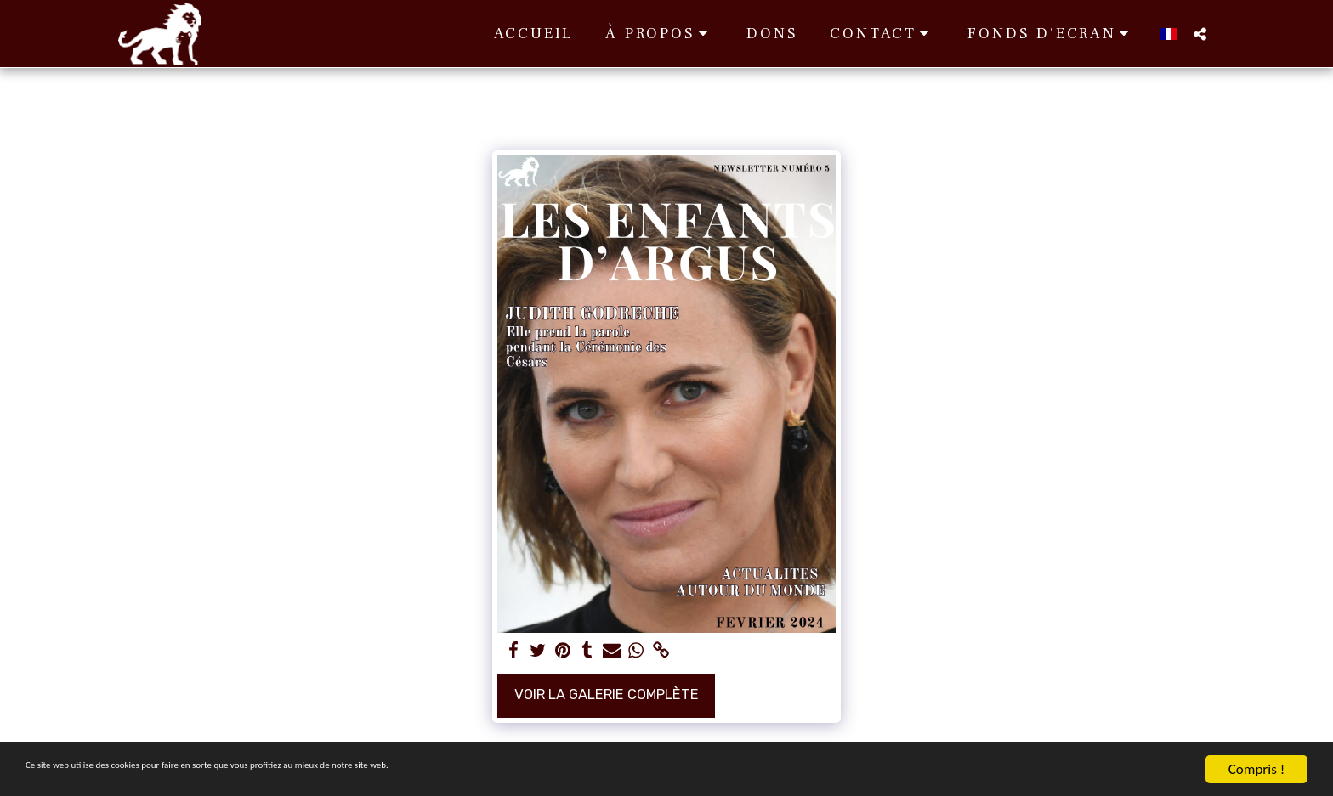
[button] (660, 33)
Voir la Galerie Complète (606, 694)
